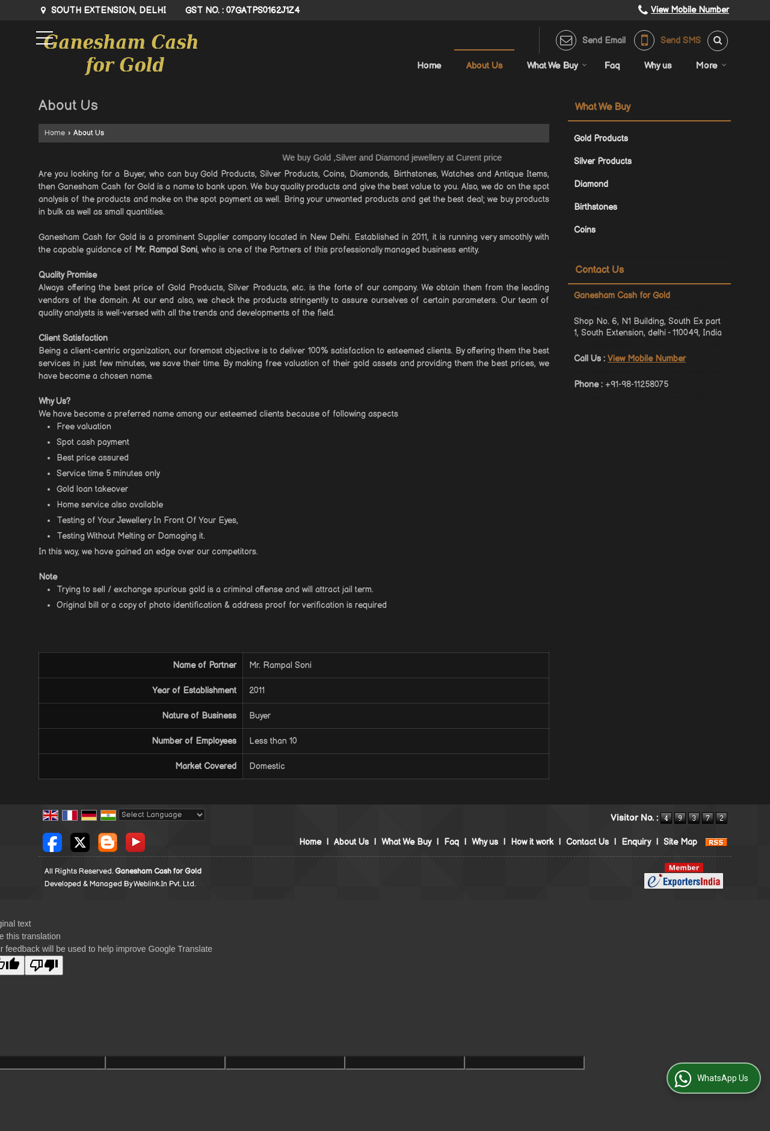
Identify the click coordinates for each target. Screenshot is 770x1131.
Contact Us (587, 842)
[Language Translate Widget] (162, 815)
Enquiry (636, 842)
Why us (657, 66)
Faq (612, 66)
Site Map (680, 842)
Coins (585, 230)
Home (429, 66)
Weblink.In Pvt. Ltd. (165, 884)
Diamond (591, 184)
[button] (690, 10)
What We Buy (557, 66)
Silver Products (603, 161)
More (711, 66)
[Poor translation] (44, 965)
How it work (532, 842)
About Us (484, 66)
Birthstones (595, 207)
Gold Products (601, 138)
